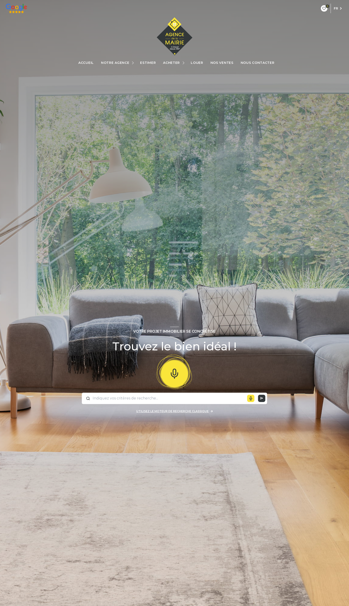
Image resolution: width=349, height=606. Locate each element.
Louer (197, 62)
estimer (148, 62)
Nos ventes (221, 62)
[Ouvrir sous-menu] (133, 62)
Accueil (86, 62)
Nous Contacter (257, 62)
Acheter (171, 62)
